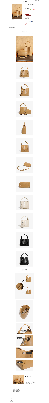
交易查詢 (38, 0)
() (36, 0)
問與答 (13, 27)
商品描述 (10, 27)
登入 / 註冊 (41, 0)
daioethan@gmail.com (11, 401)
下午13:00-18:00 (11, 400)
